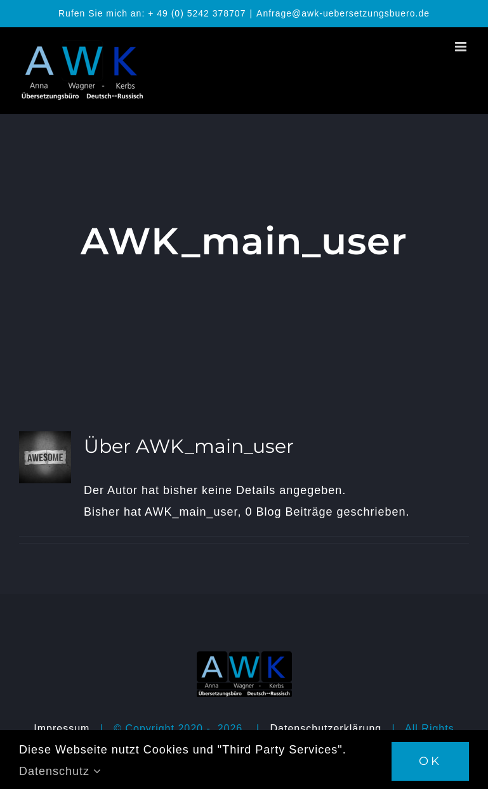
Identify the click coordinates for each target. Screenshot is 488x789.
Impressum (61, 728)
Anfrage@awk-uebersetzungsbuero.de (343, 13)
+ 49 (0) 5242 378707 (197, 13)
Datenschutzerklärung (326, 728)
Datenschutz (60, 771)
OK (430, 761)
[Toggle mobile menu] (462, 46)
